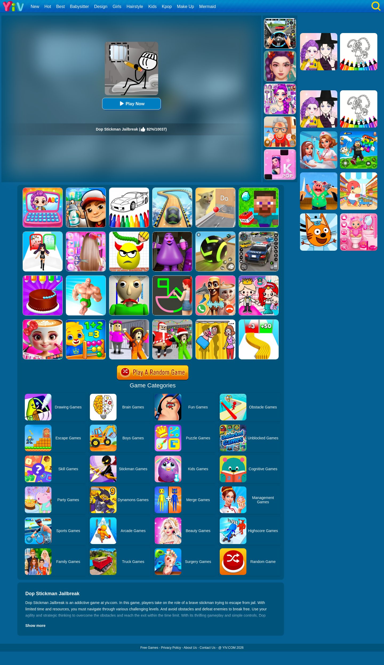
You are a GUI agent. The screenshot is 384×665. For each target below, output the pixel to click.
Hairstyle (135, 6)
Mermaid (207, 6)
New (35, 6)
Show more (35, 625)
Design (100, 6)
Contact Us (207, 648)
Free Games (149, 648)
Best (60, 6)
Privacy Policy (171, 648)
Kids (152, 6)
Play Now (131, 103)
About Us (190, 648)
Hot (47, 6)
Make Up (185, 6)
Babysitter (79, 6)
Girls (117, 6)
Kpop (167, 6)
